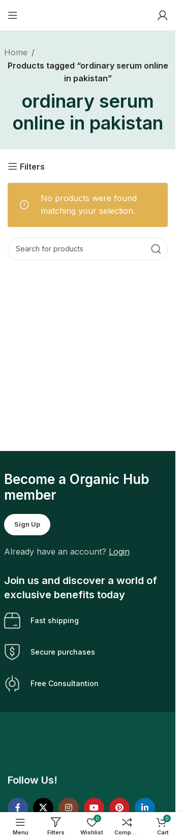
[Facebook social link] (18, 808)
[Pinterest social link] (119, 808)
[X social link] (43, 808)
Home (15, 52)
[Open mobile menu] (13, 15)
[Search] (88, 249)
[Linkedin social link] (145, 808)
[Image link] (78, 746)
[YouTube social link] (94, 808)
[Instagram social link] (68, 808)
